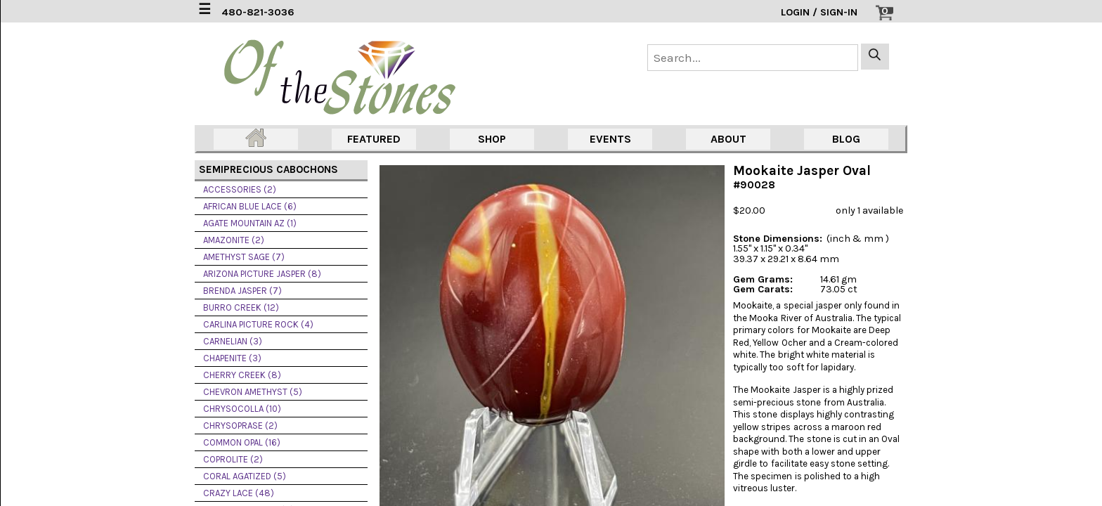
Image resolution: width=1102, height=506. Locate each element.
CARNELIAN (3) (232, 341)
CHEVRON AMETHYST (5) (252, 392)
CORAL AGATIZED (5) (244, 476)
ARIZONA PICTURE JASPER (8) (262, 273)
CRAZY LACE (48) (238, 493)
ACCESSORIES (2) (239, 189)
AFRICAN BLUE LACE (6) (250, 206)
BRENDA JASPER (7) (242, 290)
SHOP (492, 138)
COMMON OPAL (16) (241, 442)
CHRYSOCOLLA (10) (242, 408)
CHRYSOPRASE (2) (240, 425)
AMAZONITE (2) (233, 240)
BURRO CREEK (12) (241, 307)
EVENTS (610, 138)
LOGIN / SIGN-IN (819, 12)
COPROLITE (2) (233, 459)
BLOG (846, 138)
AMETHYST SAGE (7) (244, 257)
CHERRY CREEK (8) (242, 375)
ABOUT (728, 138)
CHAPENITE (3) (232, 358)
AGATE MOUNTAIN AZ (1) (250, 223)
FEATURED (374, 138)
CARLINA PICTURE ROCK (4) (258, 324)
